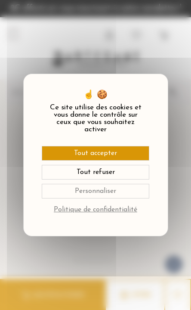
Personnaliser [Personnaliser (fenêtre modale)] (95, 191)
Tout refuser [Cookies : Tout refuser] (96, 172)
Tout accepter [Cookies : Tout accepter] (95, 153)
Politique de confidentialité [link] (95, 209)
